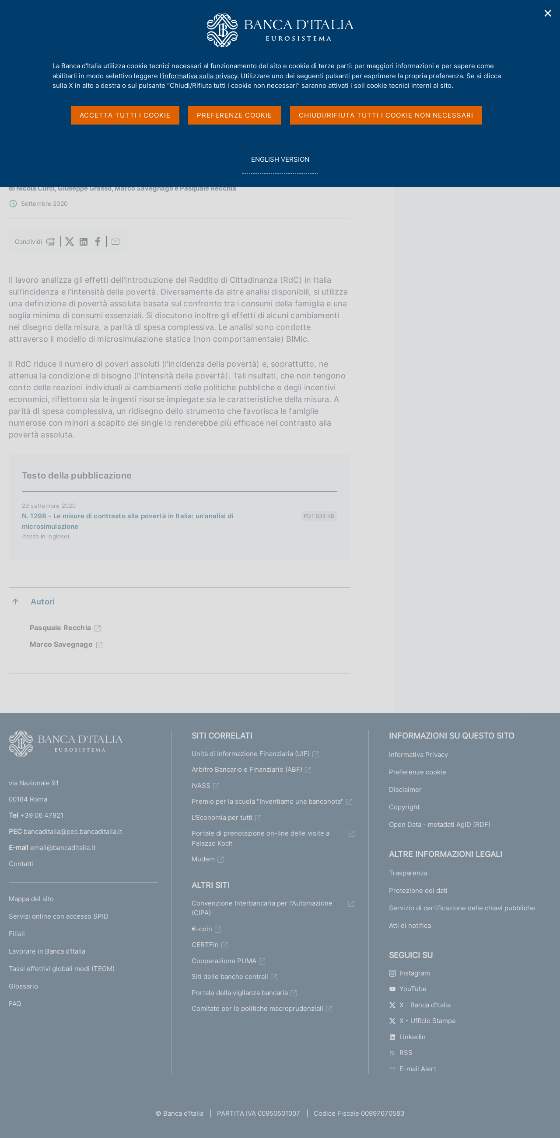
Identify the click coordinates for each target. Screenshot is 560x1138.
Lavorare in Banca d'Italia (47, 951)
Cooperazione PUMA (224, 961)
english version (280, 164)
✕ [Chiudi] (548, 13)
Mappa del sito (31, 899)
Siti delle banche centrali (230, 976)
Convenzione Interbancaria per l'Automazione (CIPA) (262, 908)
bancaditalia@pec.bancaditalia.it (73, 831)
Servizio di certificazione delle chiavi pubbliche (462, 908)
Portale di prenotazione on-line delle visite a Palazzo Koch (260, 838)
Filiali (17, 934)
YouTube (408, 989)
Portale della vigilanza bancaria (240, 993)
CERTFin (205, 944)
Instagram (409, 973)
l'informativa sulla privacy (198, 76)
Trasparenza (408, 873)
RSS (401, 1052)
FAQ (15, 1003)
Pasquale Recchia (60, 627)
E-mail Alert (412, 1069)
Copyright (404, 807)
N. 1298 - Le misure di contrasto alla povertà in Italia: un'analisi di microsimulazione (128, 521)
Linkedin (407, 1037)
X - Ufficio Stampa (422, 1021)
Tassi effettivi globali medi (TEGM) (62, 969)
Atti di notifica (410, 925)
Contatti (21, 864)
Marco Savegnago (61, 644)
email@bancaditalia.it (62, 847)
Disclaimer (405, 789)
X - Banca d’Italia (420, 1005)
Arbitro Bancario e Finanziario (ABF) (247, 769)
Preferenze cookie (417, 772)
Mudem (203, 859)
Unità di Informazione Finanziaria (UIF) (251, 753)
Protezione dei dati (418, 890)
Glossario (23, 986)
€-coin (202, 929)
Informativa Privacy (418, 754)
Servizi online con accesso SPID (58, 916)
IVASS (201, 785)
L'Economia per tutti (222, 817)
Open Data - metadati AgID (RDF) (439, 824)
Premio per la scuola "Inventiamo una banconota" (267, 801)
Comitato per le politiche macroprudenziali (257, 1008)
